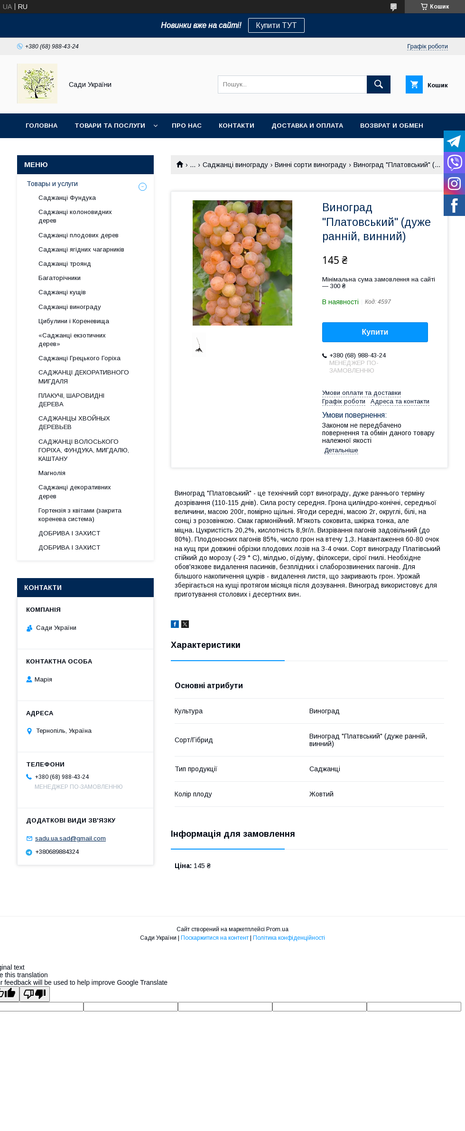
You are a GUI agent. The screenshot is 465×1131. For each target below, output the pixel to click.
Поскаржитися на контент (215, 938)
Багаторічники (59, 277)
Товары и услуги (52, 183)
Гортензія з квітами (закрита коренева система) (79, 515)
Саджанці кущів (62, 292)
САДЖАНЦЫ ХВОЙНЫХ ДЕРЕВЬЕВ (74, 422)
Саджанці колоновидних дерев (75, 216)
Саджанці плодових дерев (78, 235)
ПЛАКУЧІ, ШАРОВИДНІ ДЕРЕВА (71, 400)
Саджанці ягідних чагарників (81, 249)
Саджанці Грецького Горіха (79, 358)
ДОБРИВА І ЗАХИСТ (69, 533)
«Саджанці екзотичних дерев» (72, 339)
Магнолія (51, 473)
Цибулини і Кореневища (73, 321)
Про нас (187, 125)
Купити (375, 332)
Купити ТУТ (276, 25)
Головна (41, 125)
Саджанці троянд (64, 263)
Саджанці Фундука (67, 197)
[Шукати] (379, 84)
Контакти (236, 125)
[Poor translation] (34, 994)
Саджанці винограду (235, 164)
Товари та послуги (109, 125)
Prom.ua (277, 929)
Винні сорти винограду (310, 164)
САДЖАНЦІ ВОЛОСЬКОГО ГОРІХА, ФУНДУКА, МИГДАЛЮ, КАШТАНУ (83, 450)
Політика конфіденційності (289, 938)
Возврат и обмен (391, 125)
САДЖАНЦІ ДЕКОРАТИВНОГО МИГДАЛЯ (83, 376)
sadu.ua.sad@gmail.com (70, 838)
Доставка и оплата (307, 125)
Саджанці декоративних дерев (74, 491)
